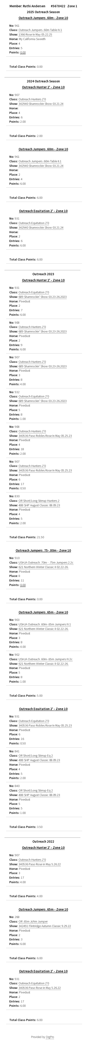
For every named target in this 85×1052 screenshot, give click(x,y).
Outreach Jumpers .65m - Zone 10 (43, 612)
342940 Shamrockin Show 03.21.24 (41, 104)
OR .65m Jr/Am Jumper (33, 921)
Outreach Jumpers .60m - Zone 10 (43, 18)
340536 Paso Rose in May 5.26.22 (40, 864)
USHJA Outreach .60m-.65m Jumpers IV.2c (46, 659)
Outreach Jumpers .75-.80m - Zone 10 (43, 550)
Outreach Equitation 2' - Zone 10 (43, 211)
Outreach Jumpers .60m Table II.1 (40, 161)
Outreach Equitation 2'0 (34, 223)
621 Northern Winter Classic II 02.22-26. (43, 567)
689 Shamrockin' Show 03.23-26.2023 (43, 297)
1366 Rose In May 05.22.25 (35, 34)
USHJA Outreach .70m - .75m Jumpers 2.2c (46, 562)
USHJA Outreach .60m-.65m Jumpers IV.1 (45, 624)
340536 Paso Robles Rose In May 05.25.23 (45, 436)
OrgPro (50, 1037)
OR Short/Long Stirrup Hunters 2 (39, 501)
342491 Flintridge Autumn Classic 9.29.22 (45, 926)
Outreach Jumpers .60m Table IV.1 (40, 30)
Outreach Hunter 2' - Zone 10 (43, 87)
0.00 (23, 52)
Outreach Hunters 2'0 (32, 99)
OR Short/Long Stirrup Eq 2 (36, 755)
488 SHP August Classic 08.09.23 (39, 505)
